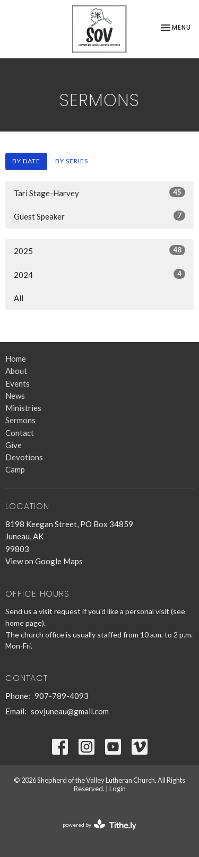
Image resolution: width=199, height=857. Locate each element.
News (15, 395)
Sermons (20, 420)
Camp (15, 469)
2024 (99, 274)
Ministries (23, 408)
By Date (26, 161)
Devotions (24, 457)
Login (117, 788)
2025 (99, 250)
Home (15, 358)
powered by (99, 824)
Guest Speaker (99, 216)
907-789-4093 (61, 696)
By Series (71, 161)
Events (17, 383)
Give (13, 445)
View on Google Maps (44, 561)
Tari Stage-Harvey (99, 192)
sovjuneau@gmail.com (70, 711)
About (16, 370)
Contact (19, 433)
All (18, 298)
